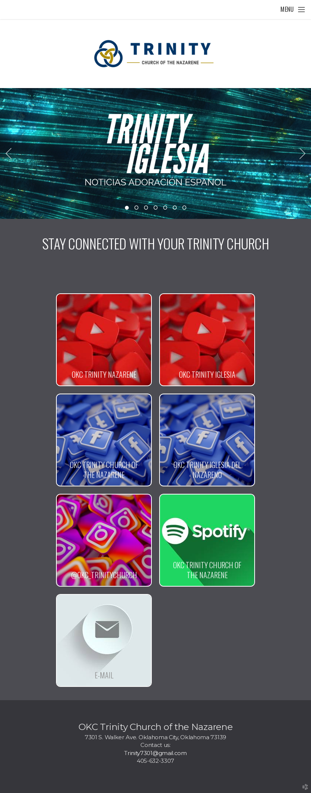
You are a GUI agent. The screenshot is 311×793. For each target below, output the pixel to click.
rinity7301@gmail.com (157, 753)
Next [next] (302, 153)
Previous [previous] (8, 153)
